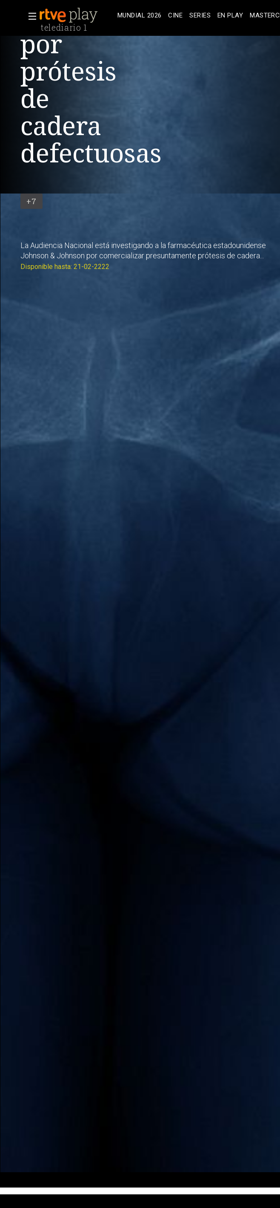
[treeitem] (139, 15)
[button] (29, 16)
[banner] (76, 15)
